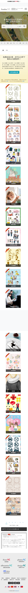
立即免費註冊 (14, 72)
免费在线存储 (6, 572)
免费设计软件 (21, 567)
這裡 (7, 81)
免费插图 (6, 561)
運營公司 (12, 579)
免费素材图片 (21, 561)
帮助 (3, 578)
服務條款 (6, 579)
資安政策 (23, 579)
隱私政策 (13, 578)
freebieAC (17, 590)
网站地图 (18, 579)
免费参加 (7, 578)
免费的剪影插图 (6, 567)
